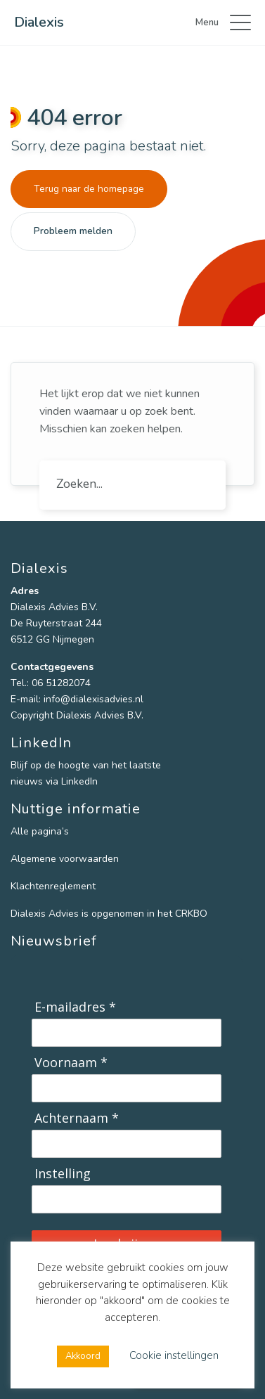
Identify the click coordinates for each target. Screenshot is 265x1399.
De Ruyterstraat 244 (56, 623)
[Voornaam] (126, 1088)
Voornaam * (71, 1063)
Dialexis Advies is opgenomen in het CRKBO (109, 913)
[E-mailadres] (126, 1033)
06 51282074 (61, 683)
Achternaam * (76, 1118)
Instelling (62, 1174)
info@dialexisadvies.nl (93, 699)
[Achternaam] (126, 1144)
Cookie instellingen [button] (174, 1355)
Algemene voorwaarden (65, 858)
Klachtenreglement (53, 886)
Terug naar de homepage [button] (89, 188)
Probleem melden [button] (73, 231)
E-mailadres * (75, 1007)
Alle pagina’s (40, 831)
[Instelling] (126, 1199)
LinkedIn (79, 781)
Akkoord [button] (83, 1356)
